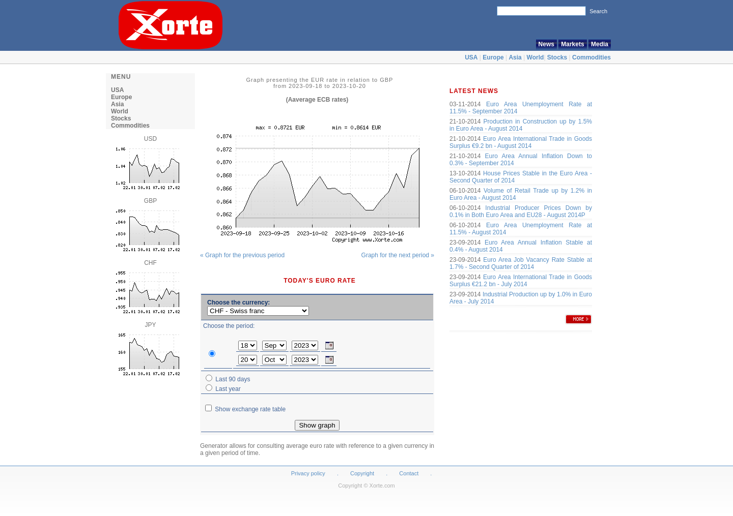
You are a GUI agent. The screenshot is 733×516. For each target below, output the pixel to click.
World (535, 57)
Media (599, 44)
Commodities (591, 57)
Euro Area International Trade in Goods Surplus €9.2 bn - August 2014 (520, 142)
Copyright (362, 473)
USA (471, 57)
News (546, 44)
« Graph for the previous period (242, 255)
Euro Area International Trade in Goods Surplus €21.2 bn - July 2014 (520, 281)
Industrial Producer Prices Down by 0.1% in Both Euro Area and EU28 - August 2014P (520, 211)
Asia (515, 57)
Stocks (557, 57)
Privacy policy (308, 473)
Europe (493, 57)
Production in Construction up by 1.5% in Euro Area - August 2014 (520, 125)
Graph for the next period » (397, 255)
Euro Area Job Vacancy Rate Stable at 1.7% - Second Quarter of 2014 (520, 263)
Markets (572, 44)
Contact (408, 473)
